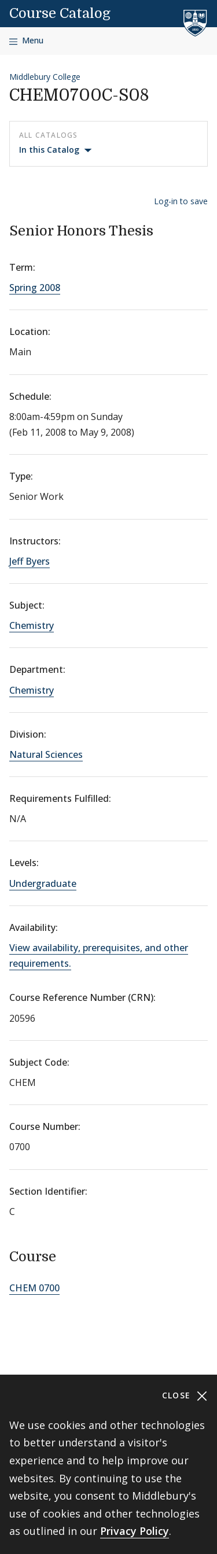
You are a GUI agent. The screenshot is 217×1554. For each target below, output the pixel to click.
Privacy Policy (134, 1531)
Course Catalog (60, 13)
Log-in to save (181, 201)
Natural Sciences (46, 754)
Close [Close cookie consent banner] (185, 1396)
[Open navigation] (26, 40)
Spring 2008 (34, 287)
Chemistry (31, 625)
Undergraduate (42, 883)
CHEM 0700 (34, 1288)
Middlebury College (44, 76)
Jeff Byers (29, 561)
